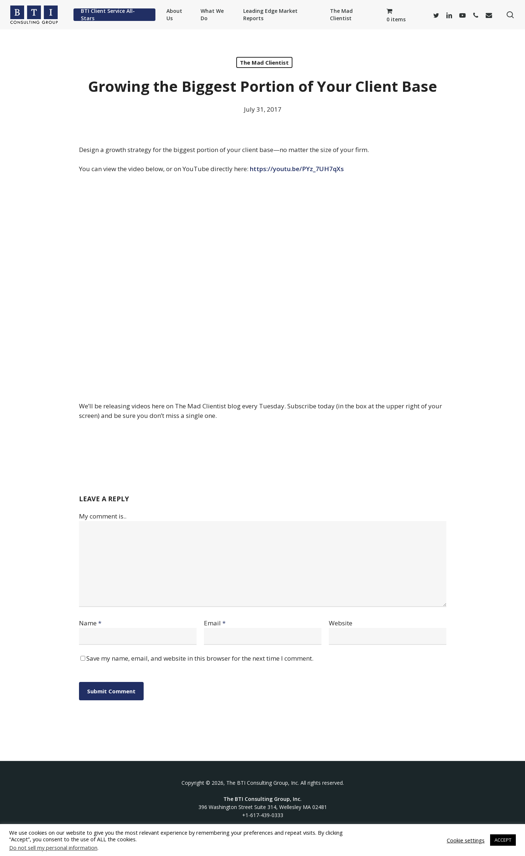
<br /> (262, 286)
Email (215, 623)
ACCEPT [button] (503, 840)
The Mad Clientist (264, 62)
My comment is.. (102, 516)
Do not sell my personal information (53, 847)
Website (340, 623)
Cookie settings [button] (466, 840)
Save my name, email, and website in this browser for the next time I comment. (199, 658)
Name (90, 623)
